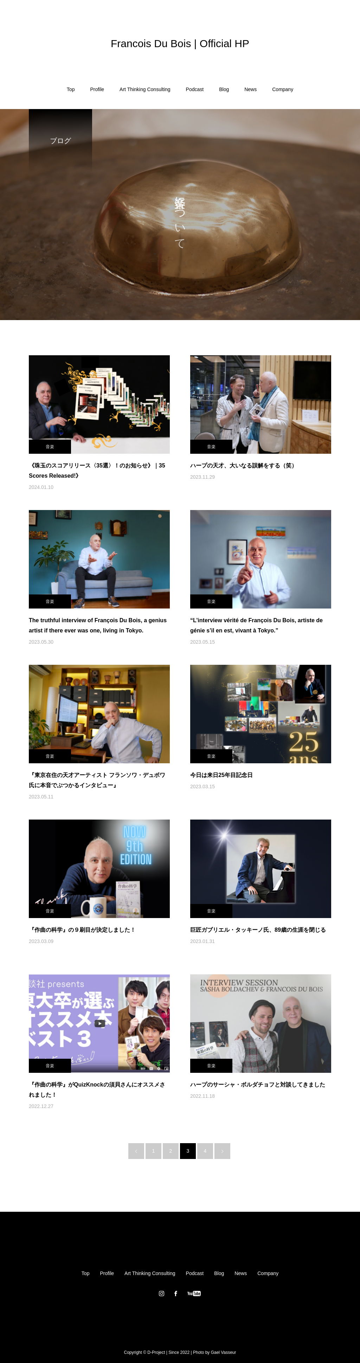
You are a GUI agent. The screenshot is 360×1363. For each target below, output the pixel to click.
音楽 (50, 446)
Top (71, 89)
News (250, 89)
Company (282, 89)
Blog (224, 89)
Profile (97, 89)
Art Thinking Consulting (145, 89)
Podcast (195, 89)
